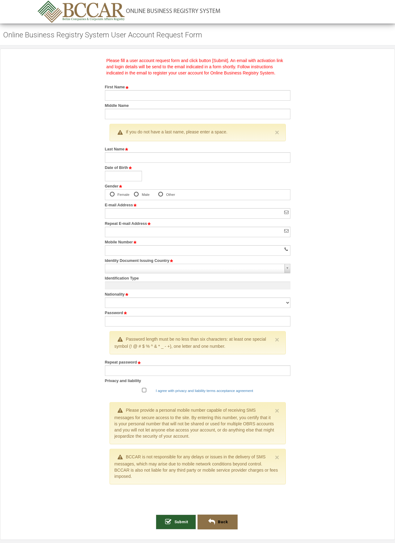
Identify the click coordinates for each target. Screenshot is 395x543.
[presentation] (197, 501)
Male (144, 194)
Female (123, 194)
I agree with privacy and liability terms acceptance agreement (204, 391)
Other (169, 194)
